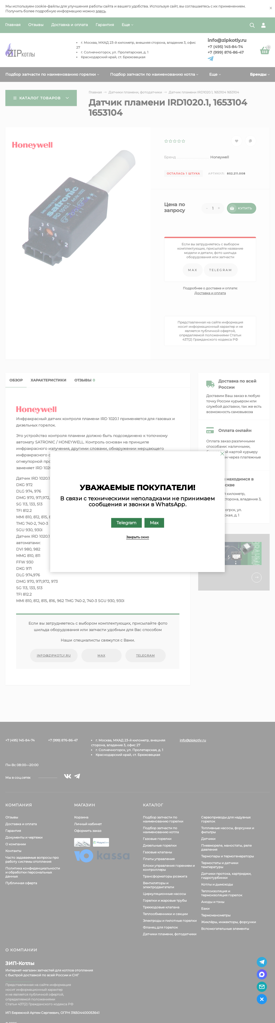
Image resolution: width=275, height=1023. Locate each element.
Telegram (126, 522)
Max (154, 522)
